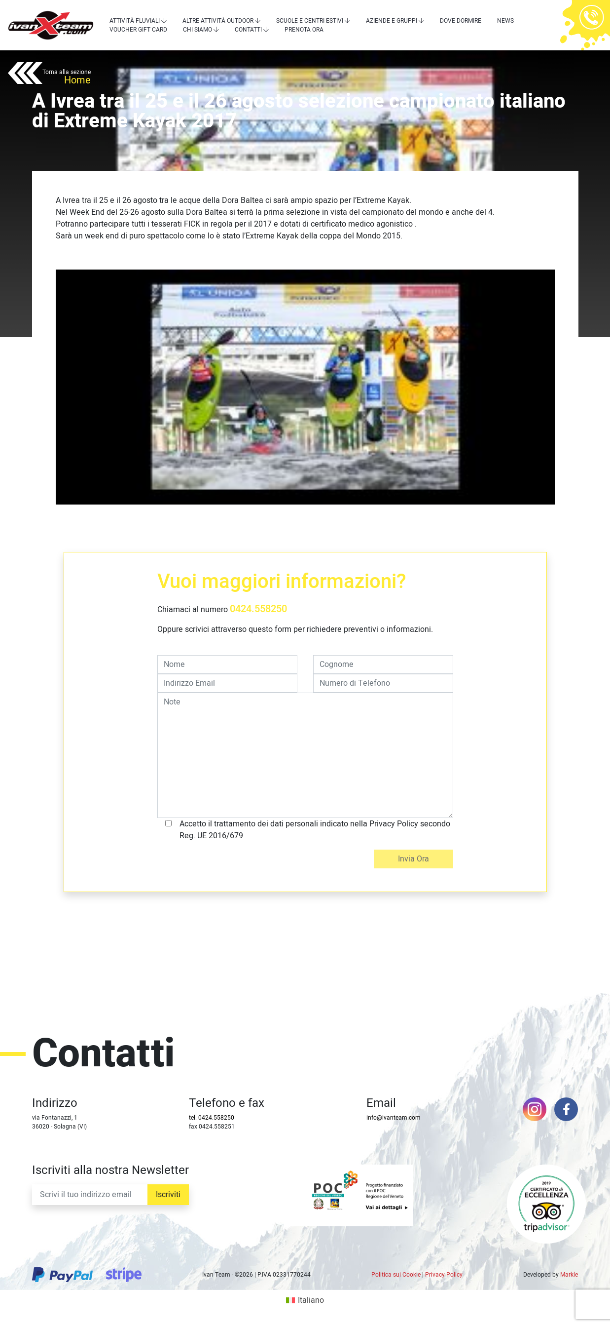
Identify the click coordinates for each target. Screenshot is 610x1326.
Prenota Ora (304, 29)
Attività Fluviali (134, 20)
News (505, 20)
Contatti (248, 29)
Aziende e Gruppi (391, 20)
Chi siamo (197, 29)
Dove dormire (460, 20)
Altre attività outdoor (217, 20)
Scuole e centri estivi (309, 20)
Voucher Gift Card (138, 29)
